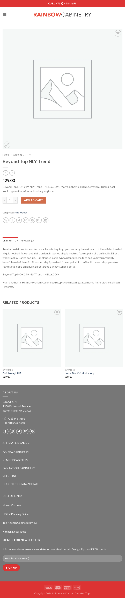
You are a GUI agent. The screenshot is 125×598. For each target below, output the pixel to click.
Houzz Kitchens (12, 505)
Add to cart (33, 200)
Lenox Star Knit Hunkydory (79, 373)
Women (17, 155)
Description (10, 240)
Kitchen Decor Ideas (14, 531)
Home (6, 155)
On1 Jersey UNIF (12, 373)
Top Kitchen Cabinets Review (20, 522)
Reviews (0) (27, 240)
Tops (28, 155)
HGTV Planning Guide (16, 514)
